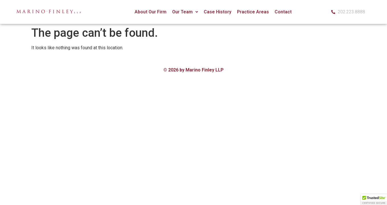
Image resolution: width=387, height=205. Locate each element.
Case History (217, 12)
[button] (185, 12)
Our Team (185, 12)
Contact (283, 12)
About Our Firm (150, 12)
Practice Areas (253, 12)
